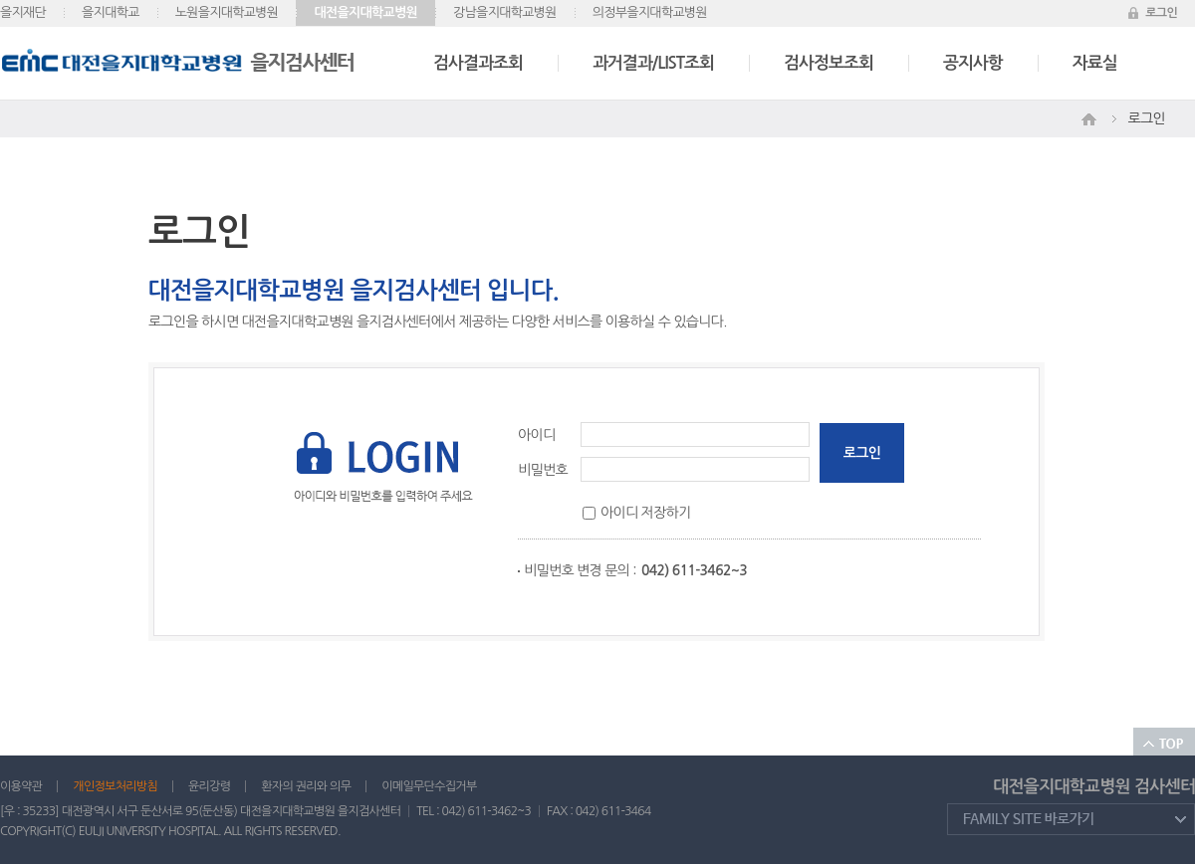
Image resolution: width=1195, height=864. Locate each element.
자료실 (1095, 63)
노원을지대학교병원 (227, 12)
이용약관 (21, 786)
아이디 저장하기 (645, 513)
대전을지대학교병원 (365, 12)
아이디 (536, 435)
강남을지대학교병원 (505, 12)
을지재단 (23, 12)
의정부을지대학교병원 (650, 12)
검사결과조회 (478, 63)
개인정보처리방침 (115, 786)
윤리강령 (209, 786)
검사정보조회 (828, 63)
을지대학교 (110, 12)
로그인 (1161, 13)
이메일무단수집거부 (428, 786)
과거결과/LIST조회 (653, 63)
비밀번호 (543, 470)
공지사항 (973, 63)
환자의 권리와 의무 (306, 786)
